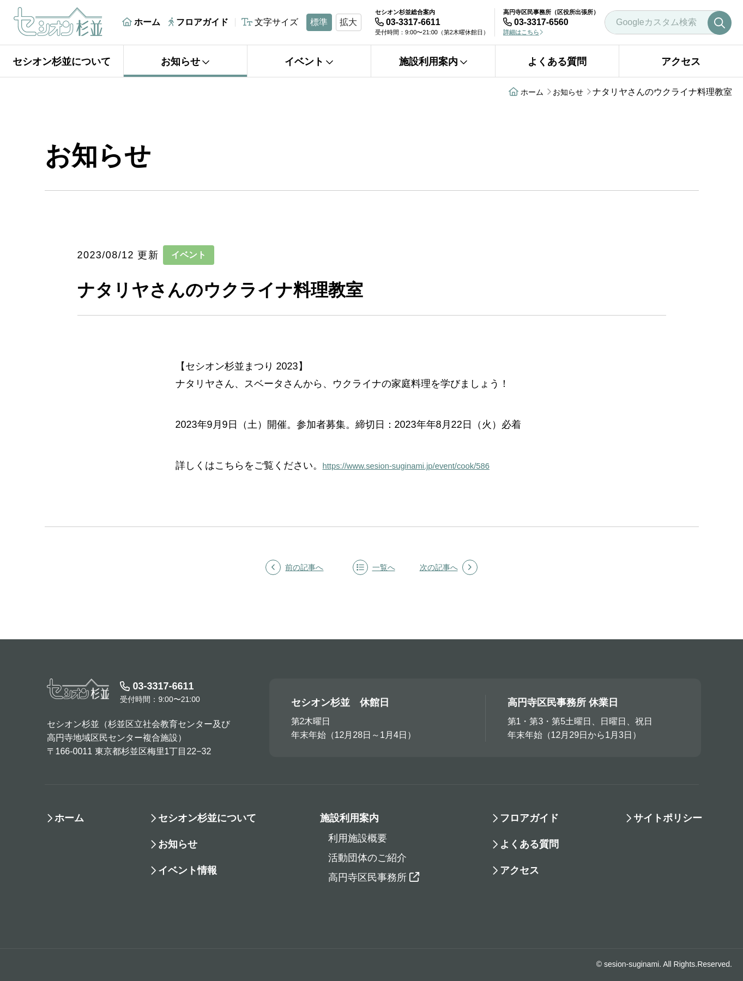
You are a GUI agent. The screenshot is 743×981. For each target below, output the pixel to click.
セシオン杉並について (62, 61)
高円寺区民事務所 (373, 877)
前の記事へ (285, 567)
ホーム (141, 22)
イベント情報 (187, 870)
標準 (319, 22)
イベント (309, 61)
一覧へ (373, 567)
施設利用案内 (433, 61)
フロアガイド (198, 22)
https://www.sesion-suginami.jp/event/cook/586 (424, 465)
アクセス (680, 61)
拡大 (348, 22)
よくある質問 (557, 61)
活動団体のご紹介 (367, 857)
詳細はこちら (523, 32)
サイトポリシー (667, 818)
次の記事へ (457, 567)
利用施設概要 (357, 838)
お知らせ (185, 61)
